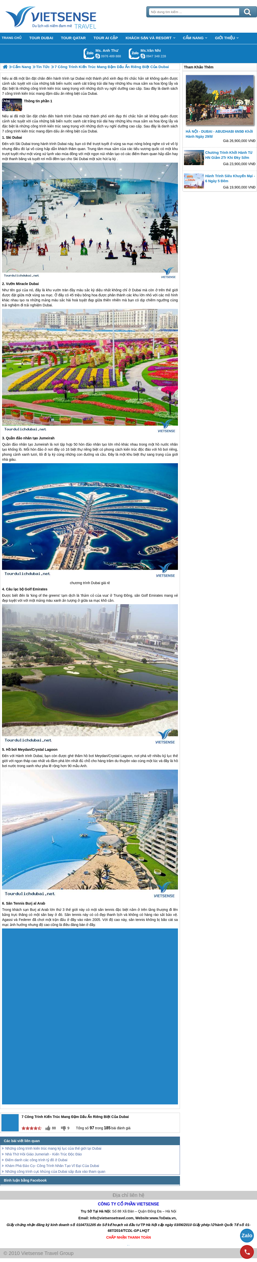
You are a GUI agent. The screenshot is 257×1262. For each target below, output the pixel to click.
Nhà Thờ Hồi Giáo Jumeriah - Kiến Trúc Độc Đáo (43, 1154)
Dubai (80, 78)
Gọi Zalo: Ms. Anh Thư (89, 53)
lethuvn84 (97, 56)
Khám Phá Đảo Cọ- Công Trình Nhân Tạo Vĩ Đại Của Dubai (52, 1166)
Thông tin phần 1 (27, 105)
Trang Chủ (63, 16)
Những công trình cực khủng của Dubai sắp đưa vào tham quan (55, 1172)
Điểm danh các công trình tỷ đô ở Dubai (36, 1160)
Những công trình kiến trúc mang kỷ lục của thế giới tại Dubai (53, 1148)
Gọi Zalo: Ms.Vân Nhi (134, 53)
